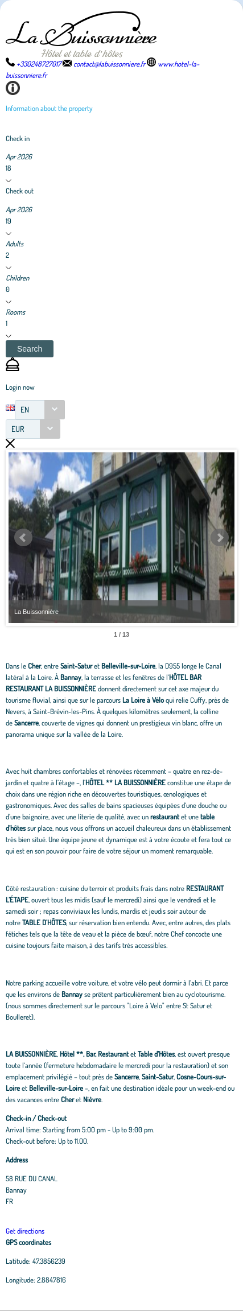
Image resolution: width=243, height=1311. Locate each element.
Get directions (25, 1230)
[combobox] (40, 409)
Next (220, 538)
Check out (20, 190)
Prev (23, 538)
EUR (17, 429)
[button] (29, 348)
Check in (18, 138)
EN (24, 409)
